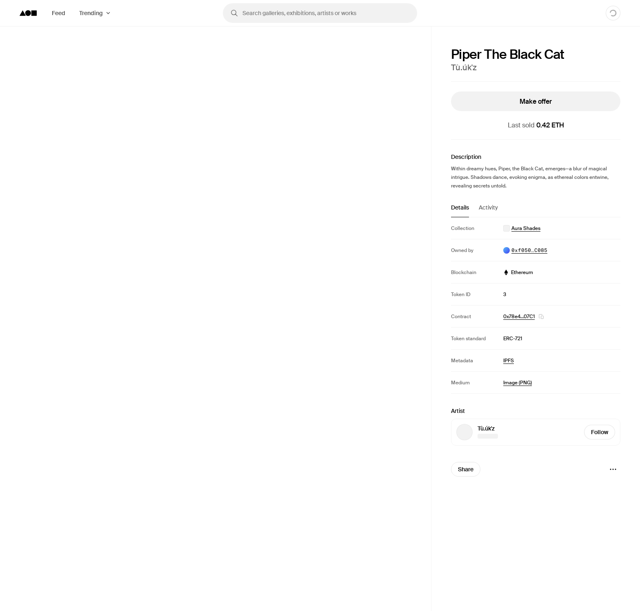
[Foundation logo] (28, 13)
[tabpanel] (535, 305)
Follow (599, 432)
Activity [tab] (488, 207)
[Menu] (613, 469)
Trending (91, 13)
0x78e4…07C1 (519, 316)
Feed (58, 13)
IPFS (508, 360)
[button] (541, 316)
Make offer (536, 101)
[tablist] (535, 210)
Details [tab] (460, 207)
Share (465, 469)
